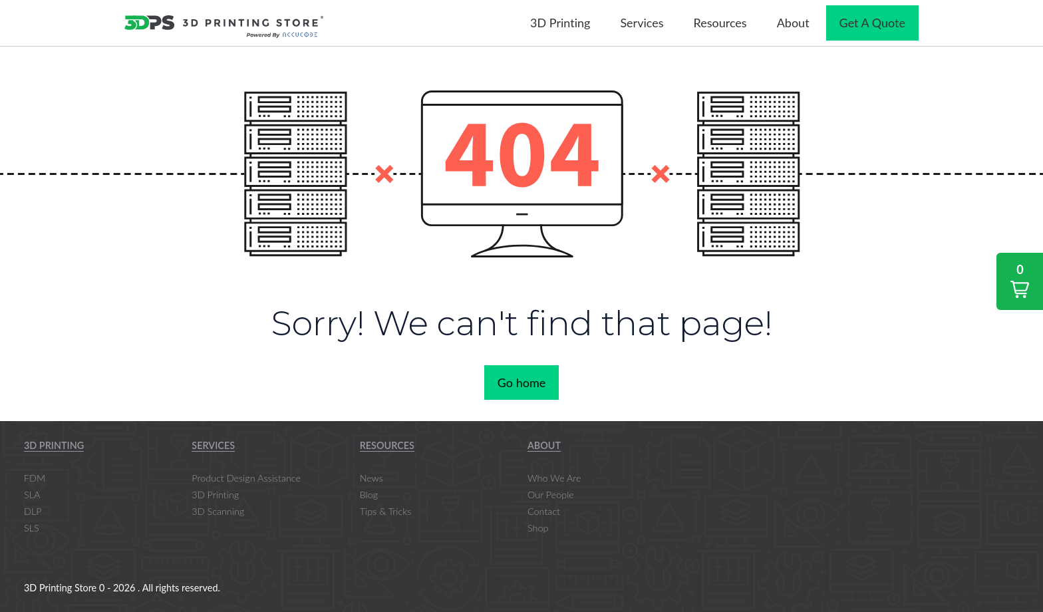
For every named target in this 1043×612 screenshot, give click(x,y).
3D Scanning (218, 511)
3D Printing (54, 445)
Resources (387, 445)
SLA (32, 494)
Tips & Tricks (386, 511)
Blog (369, 494)
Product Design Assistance (246, 478)
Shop (537, 528)
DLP (33, 511)
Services (213, 445)
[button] (1019, 281)
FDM (34, 478)
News (371, 478)
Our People (550, 494)
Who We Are (554, 478)
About (544, 445)
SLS (31, 528)
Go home (521, 382)
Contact (543, 511)
